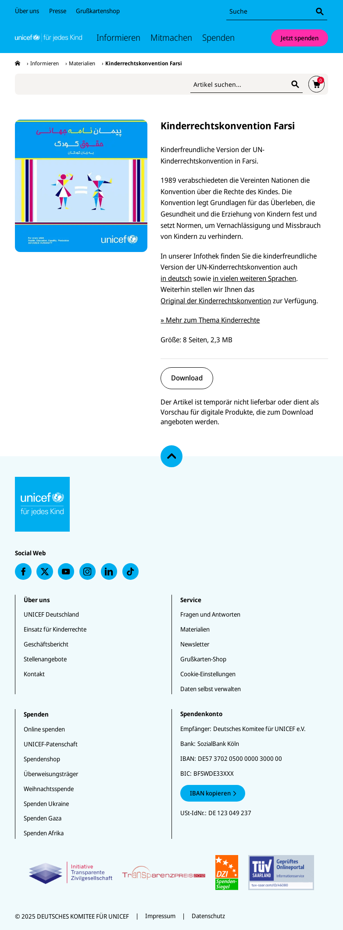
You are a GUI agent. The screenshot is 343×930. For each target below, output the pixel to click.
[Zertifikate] (171, 872)
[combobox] (276, 12)
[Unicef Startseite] (48, 38)
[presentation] (17, 63)
